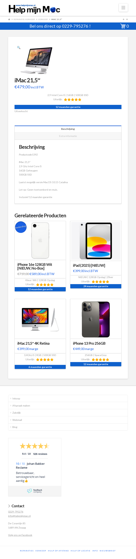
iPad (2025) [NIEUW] (89, 265)
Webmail (17, 419)
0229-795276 (75, 26)
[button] (123, 8)
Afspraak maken (21, 405)
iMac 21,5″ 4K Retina (33, 343)
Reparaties (27, 551)
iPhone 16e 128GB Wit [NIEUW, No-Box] (34, 266)
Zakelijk (16, 412)
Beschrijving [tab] (68, 128)
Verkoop (43, 19)
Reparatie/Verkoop (24, 19)
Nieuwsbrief (108, 551)
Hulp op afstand (58, 551)
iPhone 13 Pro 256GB (89, 343)
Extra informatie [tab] (68, 135)
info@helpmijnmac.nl (19, 515)
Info (95, 551)
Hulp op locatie (80, 551)
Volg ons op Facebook (20, 535)
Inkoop (16, 398)
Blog (14, 426)
